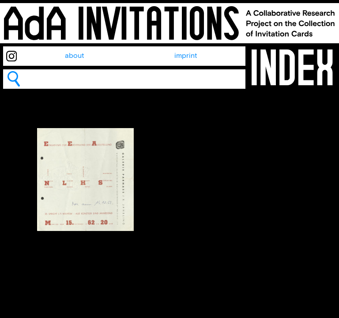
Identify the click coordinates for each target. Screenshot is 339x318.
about (74, 56)
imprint (185, 56)
